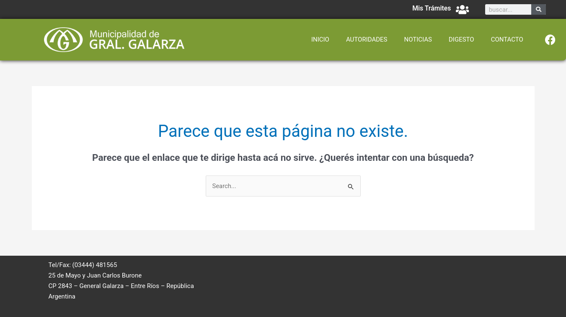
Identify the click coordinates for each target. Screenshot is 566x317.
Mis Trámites (431, 8)
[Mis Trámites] (462, 9)
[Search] (538, 9)
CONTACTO (507, 39)
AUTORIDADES (367, 39)
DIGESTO (461, 39)
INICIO (320, 39)
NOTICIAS (418, 39)
